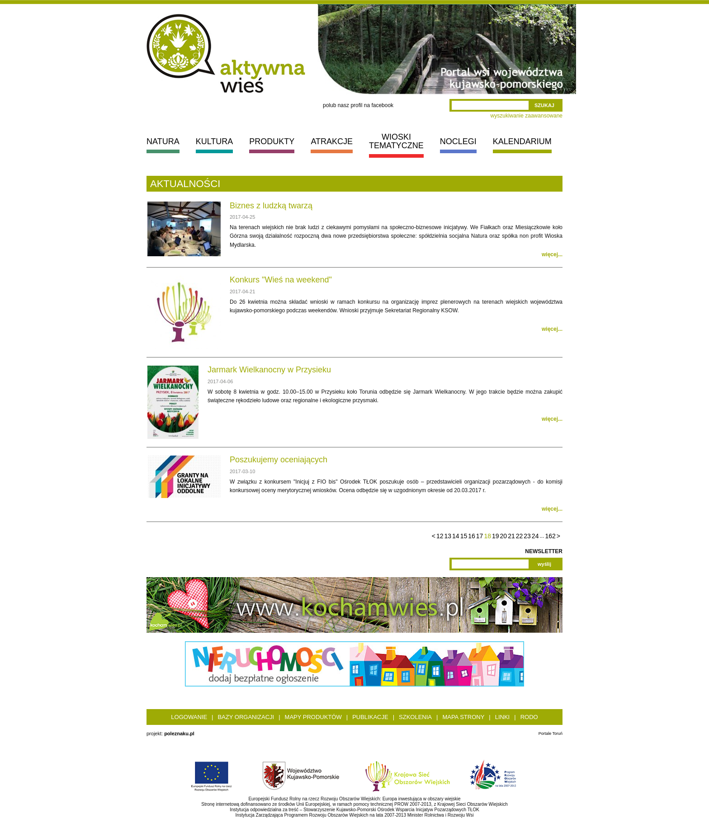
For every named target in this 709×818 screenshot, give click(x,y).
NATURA (163, 141)
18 (487, 536)
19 (495, 536)
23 (527, 536)
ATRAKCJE (332, 141)
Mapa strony (463, 717)
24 (535, 536)
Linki (502, 717)
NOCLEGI (458, 141)
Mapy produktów (313, 717)
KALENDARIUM (522, 141)
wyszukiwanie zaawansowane (526, 116)
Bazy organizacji (245, 717)
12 (440, 536)
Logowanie (189, 717)
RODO (529, 717)
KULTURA (214, 141)
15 (464, 536)
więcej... (552, 254)
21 (511, 536)
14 (455, 536)
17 (479, 536)
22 (519, 536)
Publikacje (370, 717)
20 (503, 536)
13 (448, 536)
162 (550, 536)
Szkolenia (415, 717)
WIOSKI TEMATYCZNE (396, 141)
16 (471, 536)
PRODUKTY (271, 141)
